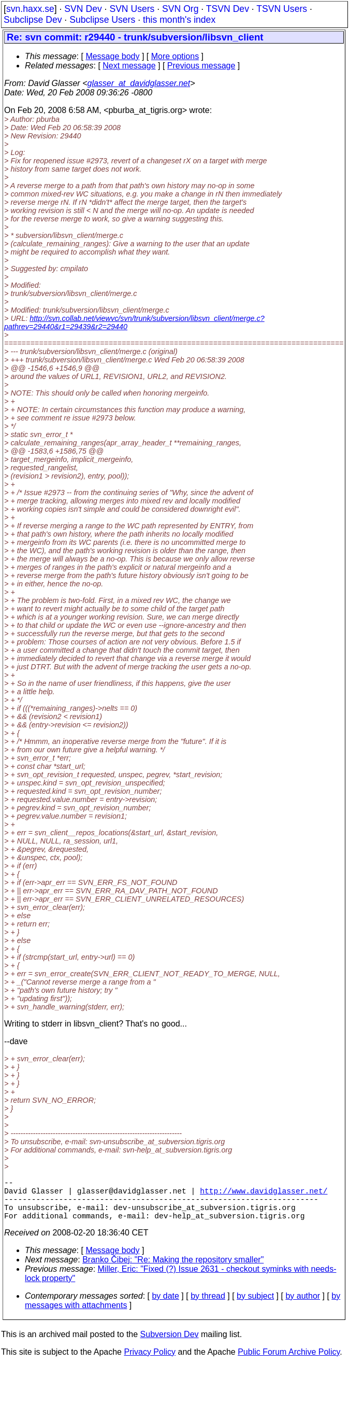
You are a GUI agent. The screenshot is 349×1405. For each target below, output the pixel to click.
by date (165, 1306)
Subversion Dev (169, 1344)
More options (175, 56)
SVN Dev (82, 9)
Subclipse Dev (33, 20)
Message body (112, 56)
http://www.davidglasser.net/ (263, 1194)
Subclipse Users (102, 20)
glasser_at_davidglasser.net (138, 83)
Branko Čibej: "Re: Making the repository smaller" (173, 1270)
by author (302, 1306)
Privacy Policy (150, 1362)
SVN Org (180, 9)
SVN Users (131, 9)
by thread (208, 1306)
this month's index (179, 20)
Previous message (201, 65)
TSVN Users (281, 9)
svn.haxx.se (30, 9)
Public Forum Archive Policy (289, 1362)
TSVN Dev (227, 9)
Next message (129, 65)
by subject (255, 1306)
